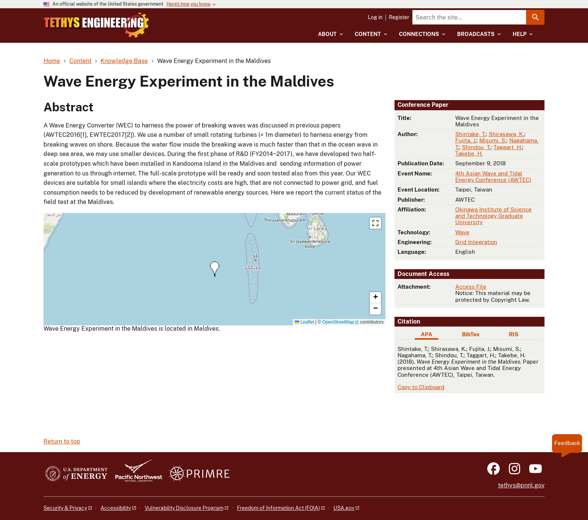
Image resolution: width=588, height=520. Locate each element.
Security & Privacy (65, 508)
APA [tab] (426, 334)
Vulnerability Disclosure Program (184, 508)
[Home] (126, 19)
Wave (462, 232)
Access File (470, 286)
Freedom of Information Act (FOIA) (278, 508)
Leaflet (304, 322)
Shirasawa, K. (506, 134)
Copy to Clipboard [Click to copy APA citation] (421, 387)
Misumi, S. (492, 140)
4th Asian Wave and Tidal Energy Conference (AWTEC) (493, 176)
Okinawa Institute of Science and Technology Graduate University (493, 216)
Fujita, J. (465, 140)
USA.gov (343, 508)
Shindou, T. (476, 147)
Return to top (62, 441)
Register (399, 17)
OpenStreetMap (338, 322)
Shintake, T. (470, 134)
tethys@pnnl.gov (521, 485)
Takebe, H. (469, 153)
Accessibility (115, 508)
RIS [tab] (513, 334)
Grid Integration (476, 242)
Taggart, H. (508, 147)
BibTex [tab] (471, 334)
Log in (375, 17)
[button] (214, 269)
